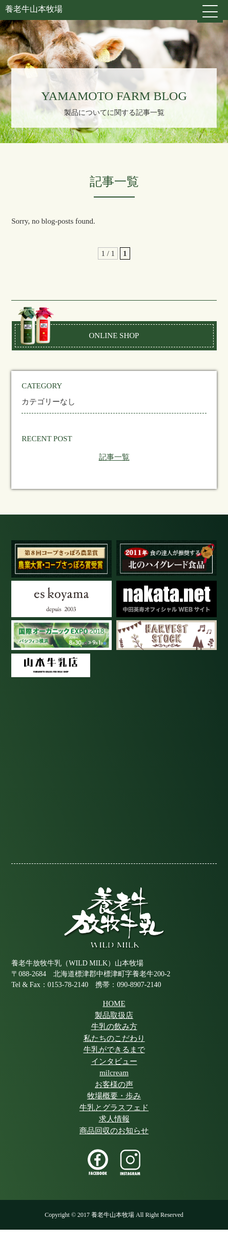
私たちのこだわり (114, 1038)
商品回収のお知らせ (114, 1131)
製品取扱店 (114, 1015)
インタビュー (114, 1061)
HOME (113, 1003)
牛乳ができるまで (114, 1050)
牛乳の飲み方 (114, 1026)
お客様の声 (114, 1084)
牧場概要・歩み (114, 1096)
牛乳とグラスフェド (114, 1107)
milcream (114, 1073)
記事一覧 (114, 457)
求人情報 (114, 1119)
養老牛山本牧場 (34, 9)
